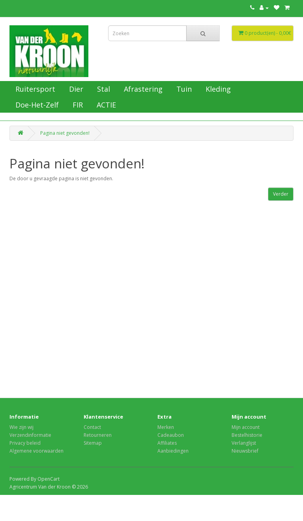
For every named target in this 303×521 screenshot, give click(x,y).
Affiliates (167, 443)
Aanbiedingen (173, 450)
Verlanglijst (244, 443)
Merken (165, 427)
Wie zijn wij (21, 427)
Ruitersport (34, 89)
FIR (77, 105)
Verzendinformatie (30, 435)
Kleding (217, 89)
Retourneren (98, 435)
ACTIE (105, 105)
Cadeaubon (170, 435)
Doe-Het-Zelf (36, 105)
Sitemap (93, 443)
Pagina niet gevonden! (65, 133)
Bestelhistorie (247, 435)
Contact (92, 427)
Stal (102, 89)
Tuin (183, 89)
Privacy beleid (25, 443)
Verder (280, 194)
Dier (75, 89)
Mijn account (246, 427)
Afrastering (142, 89)
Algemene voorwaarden (36, 450)
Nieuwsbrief (245, 450)
